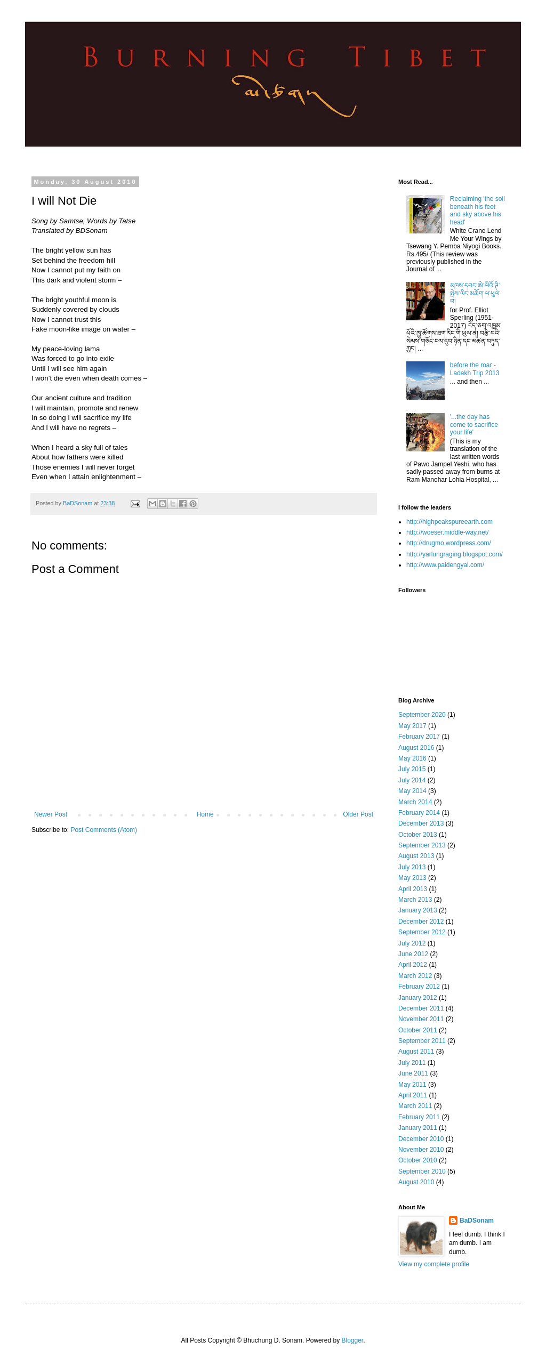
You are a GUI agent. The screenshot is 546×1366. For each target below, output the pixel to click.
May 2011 (412, 1084)
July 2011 (411, 1062)
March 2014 (415, 802)
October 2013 (417, 834)
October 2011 (417, 1030)
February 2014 (419, 813)
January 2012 (417, 997)
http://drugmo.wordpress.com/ (448, 543)
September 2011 (422, 1041)
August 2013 (416, 856)
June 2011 (413, 1073)
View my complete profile (433, 1264)
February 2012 (419, 986)
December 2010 (421, 1139)
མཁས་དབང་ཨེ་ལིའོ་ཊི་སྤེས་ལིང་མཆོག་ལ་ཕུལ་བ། (475, 293)
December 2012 (421, 921)
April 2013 (412, 889)
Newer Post (50, 814)
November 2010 (421, 1149)
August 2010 (416, 1182)
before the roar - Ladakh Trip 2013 (475, 368)
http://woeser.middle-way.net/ (447, 532)
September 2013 (422, 845)
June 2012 (413, 954)
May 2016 (412, 758)
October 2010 (417, 1160)
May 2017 (412, 726)
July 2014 (411, 780)
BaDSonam (477, 1220)
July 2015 (411, 769)
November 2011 (421, 1019)
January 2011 (417, 1127)
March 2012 (415, 976)
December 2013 (421, 823)
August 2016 (416, 747)
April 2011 (412, 1095)
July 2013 (411, 867)
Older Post (358, 814)
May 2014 (412, 791)
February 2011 (419, 1117)
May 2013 (412, 878)
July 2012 (411, 943)
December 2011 (421, 1008)
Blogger (352, 1340)
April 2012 (412, 964)
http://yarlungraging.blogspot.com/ (454, 554)
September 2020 (422, 714)
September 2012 (422, 932)
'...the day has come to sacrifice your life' (474, 424)
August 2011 (416, 1051)
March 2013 (415, 899)
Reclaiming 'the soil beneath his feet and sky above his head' (477, 210)
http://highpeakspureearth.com (449, 522)
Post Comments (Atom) (103, 830)
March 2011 (415, 1106)
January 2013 (417, 910)
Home (205, 814)
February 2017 (419, 736)
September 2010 (422, 1171)
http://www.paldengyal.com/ (445, 565)
